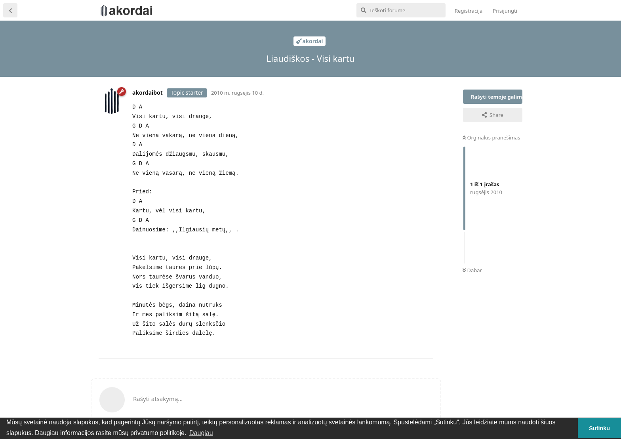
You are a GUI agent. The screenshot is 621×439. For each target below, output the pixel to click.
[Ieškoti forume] (401, 10)
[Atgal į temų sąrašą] (10, 10)
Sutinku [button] (599, 428)
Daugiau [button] (201, 432)
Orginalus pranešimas (491, 137)
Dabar (472, 270)
